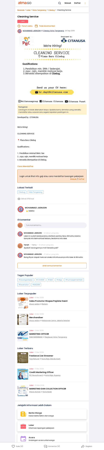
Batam (45, 304)
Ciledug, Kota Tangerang (53, 31)
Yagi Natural (34, 359)
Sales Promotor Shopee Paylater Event (48, 301)
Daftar (77, 3)
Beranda (20, 10)
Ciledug (51, 10)
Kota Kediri (47, 392)
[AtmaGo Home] (24, 3)
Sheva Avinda (34, 392)
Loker (28, 10)
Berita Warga (35, 413)
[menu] (85, 3)
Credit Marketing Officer (41, 372)
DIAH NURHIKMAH (36, 337)
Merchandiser (36, 317)
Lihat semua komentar (52, 265)
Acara (32, 437)
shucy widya (34, 304)
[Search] (60, 3)
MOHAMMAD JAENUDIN (32, 31)
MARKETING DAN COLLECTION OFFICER (47, 388)
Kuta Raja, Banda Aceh (51, 359)
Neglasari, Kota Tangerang (56, 337)
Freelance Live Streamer (41, 355)
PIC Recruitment (36, 375)
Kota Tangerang (39, 10)
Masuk (68, 3)
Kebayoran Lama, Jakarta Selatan (56, 320)
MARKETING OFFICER (39, 334)
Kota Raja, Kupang (52, 375)
